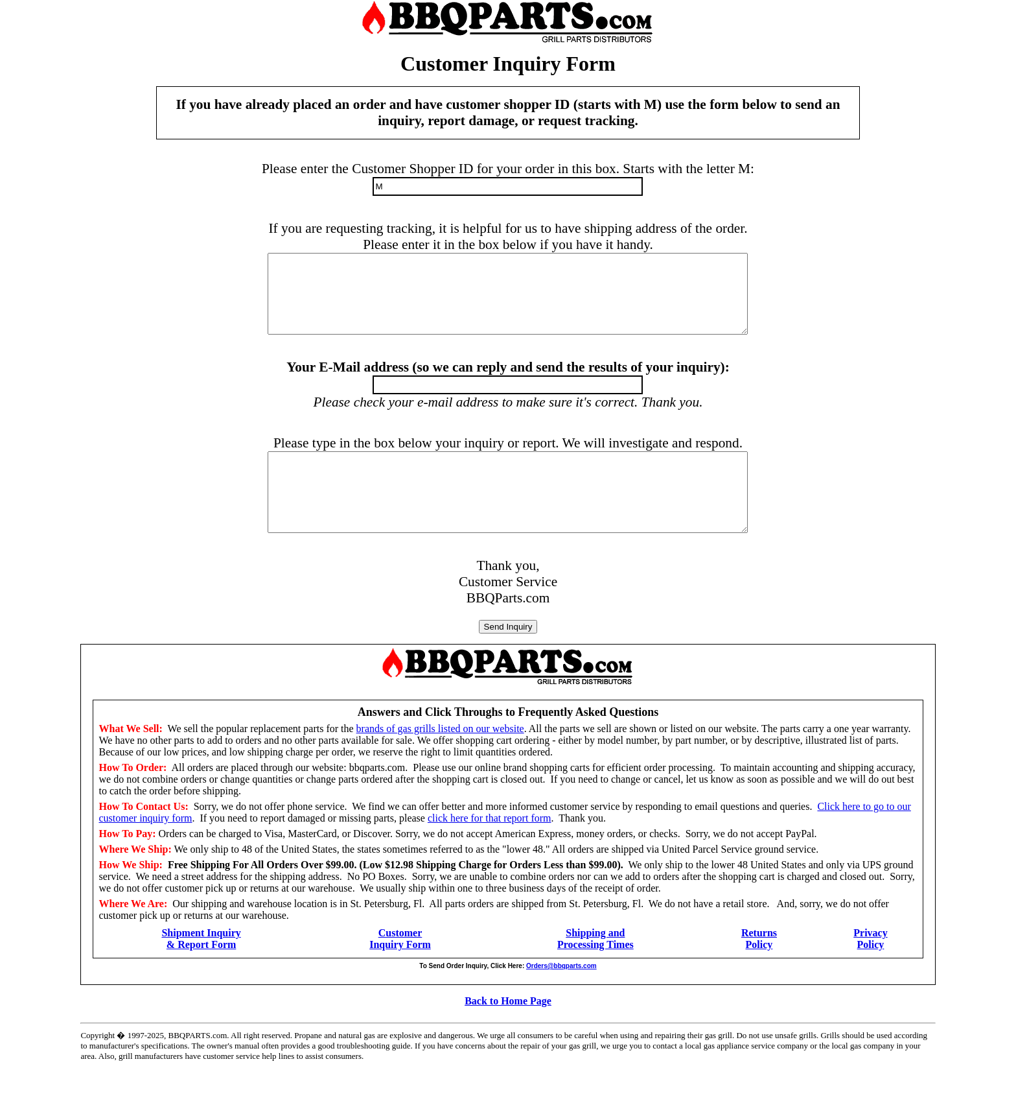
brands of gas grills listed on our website (440, 759)
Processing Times (595, 975)
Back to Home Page (508, 1032)
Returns (759, 963)
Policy (759, 975)
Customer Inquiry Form (400, 969)
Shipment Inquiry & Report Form (200, 969)
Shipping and (595, 963)
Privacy (870, 963)
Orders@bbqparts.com (561, 997)
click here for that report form (489, 849)
